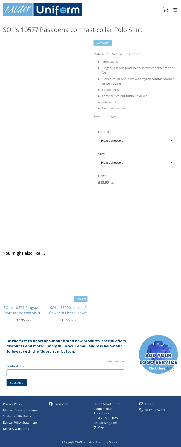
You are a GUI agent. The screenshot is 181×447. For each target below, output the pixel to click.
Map (99, 427)
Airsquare (114, 442)
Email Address (16, 366)
